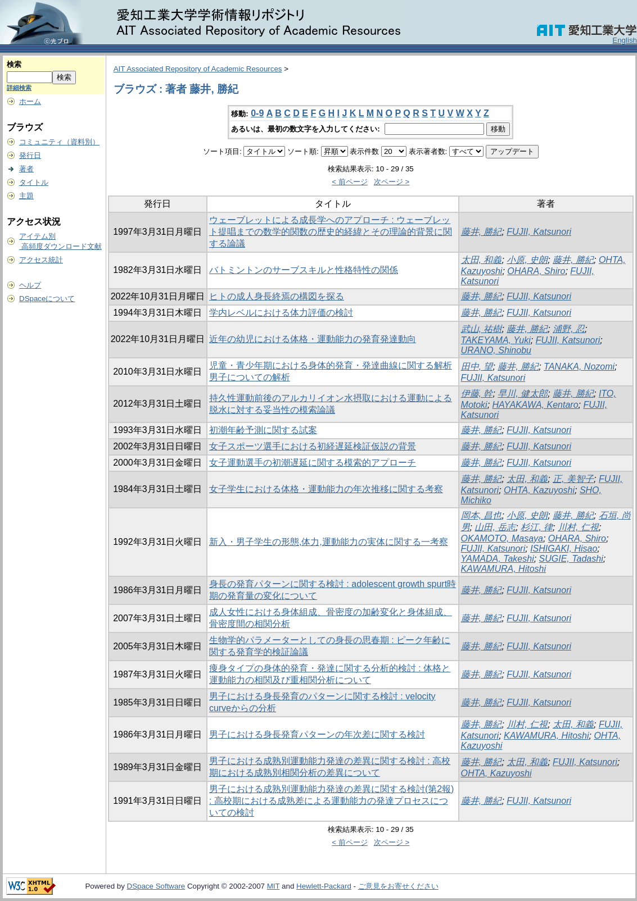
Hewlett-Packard (323, 886)
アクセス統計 (41, 260)
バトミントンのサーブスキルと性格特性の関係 (303, 270)
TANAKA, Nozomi (579, 366)
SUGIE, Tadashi (571, 558)
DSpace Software (156, 886)
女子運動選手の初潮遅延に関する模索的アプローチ (312, 462)
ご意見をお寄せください (398, 886)
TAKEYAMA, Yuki (496, 340)
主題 (26, 196)
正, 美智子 (573, 479)
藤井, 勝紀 (481, 231)
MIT (273, 886)
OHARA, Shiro (536, 271)
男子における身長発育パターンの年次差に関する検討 (317, 734)
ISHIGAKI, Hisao (563, 548)
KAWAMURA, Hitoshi (503, 569)
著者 (26, 169)
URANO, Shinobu (496, 350)
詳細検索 (19, 87)
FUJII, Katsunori (539, 231)
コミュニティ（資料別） (59, 142)
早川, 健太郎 (523, 393)
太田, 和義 (481, 260)
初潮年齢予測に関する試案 (263, 430)
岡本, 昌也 (481, 515)
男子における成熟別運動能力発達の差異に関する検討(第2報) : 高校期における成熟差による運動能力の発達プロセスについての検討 (331, 800)
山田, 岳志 (495, 527)
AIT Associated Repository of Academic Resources (198, 69)
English (624, 40)
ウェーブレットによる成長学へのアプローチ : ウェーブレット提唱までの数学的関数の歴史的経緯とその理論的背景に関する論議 (330, 231)
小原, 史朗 (527, 260)
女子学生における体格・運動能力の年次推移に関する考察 (326, 489)
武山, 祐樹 (481, 329)
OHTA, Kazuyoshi (539, 490)
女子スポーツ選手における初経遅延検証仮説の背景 (312, 446)
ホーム (30, 101)
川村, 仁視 (578, 527)
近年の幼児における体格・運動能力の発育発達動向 (312, 339)
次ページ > (392, 182)
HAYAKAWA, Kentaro (536, 404)
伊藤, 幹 (477, 393)
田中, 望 (477, 366)
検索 (14, 64)
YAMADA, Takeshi (497, 558)
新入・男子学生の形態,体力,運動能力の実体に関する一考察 (328, 542)
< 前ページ (350, 182)
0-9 (257, 113)
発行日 (30, 155)
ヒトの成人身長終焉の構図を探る (276, 296)
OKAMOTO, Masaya (502, 538)
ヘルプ (30, 285)
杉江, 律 (537, 527)
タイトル (33, 182)
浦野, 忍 (569, 329)
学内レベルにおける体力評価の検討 (281, 312)
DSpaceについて (47, 298)
